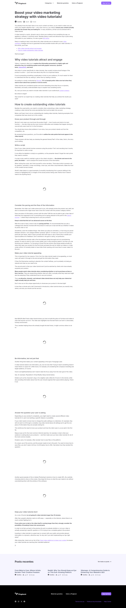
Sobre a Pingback (77, 3)
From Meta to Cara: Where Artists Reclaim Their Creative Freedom (28, 571)
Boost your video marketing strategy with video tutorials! (38, 14)
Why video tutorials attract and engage (30, 48)
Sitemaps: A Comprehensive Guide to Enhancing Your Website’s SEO (95, 571)
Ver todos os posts (103, 561)
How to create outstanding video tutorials (30, 50)
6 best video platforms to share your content (53, 540)
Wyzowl (38, 80)
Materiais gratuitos (63, 3)
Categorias (49, 3)
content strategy (64, 90)
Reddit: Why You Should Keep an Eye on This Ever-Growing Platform (62, 571)
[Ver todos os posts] (110, 561)
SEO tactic (46, 38)
